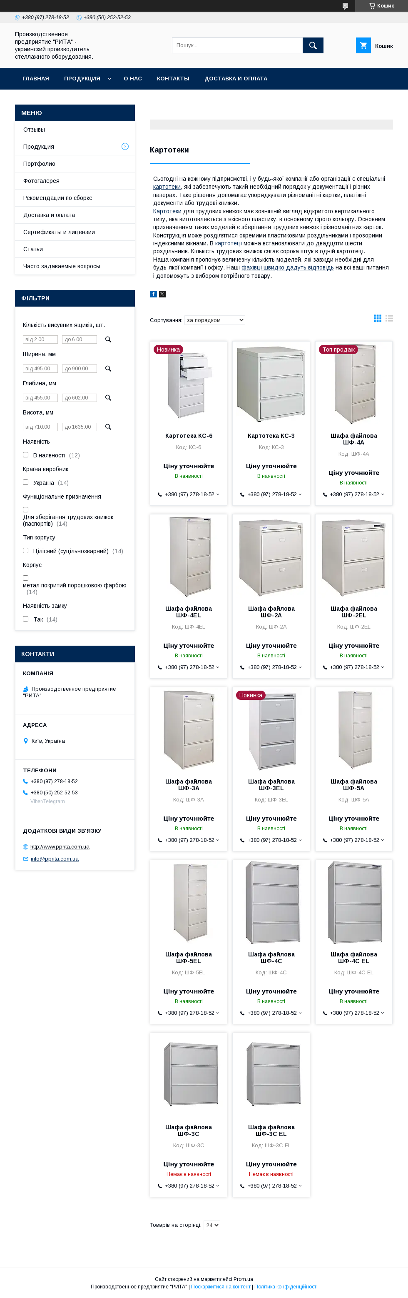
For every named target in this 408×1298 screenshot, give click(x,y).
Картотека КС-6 (188, 435)
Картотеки (167, 211)
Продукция (82, 78)
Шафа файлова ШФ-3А (188, 784)
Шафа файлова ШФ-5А (354, 784)
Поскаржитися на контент (221, 1287)
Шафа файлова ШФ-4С (271, 957)
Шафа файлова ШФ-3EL (271, 784)
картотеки (167, 186)
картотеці (228, 243)
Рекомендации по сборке (57, 198)
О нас (133, 78)
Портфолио (39, 163)
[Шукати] (313, 45)
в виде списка (389, 320)
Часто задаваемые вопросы (61, 266)
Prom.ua (243, 1279)
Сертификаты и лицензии (59, 232)
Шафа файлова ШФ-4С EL (354, 957)
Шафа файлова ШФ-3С (188, 1130)
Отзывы (34, 129)
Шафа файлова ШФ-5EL (188, 957)
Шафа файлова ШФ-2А (271, 612)
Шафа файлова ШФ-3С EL (271, 1130)
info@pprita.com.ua (55, 859)
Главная (35, 78)
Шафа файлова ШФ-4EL (188, 612)
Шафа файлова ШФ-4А (354, 439)
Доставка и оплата (235, 78)
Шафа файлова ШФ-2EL (354, 612)
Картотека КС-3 (271, 435)
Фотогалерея (41, 180)
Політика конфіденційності (286, 1287)
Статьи (33, 249)
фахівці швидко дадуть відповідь (287, 267)
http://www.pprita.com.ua (60, 847)
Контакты (173, 78)
